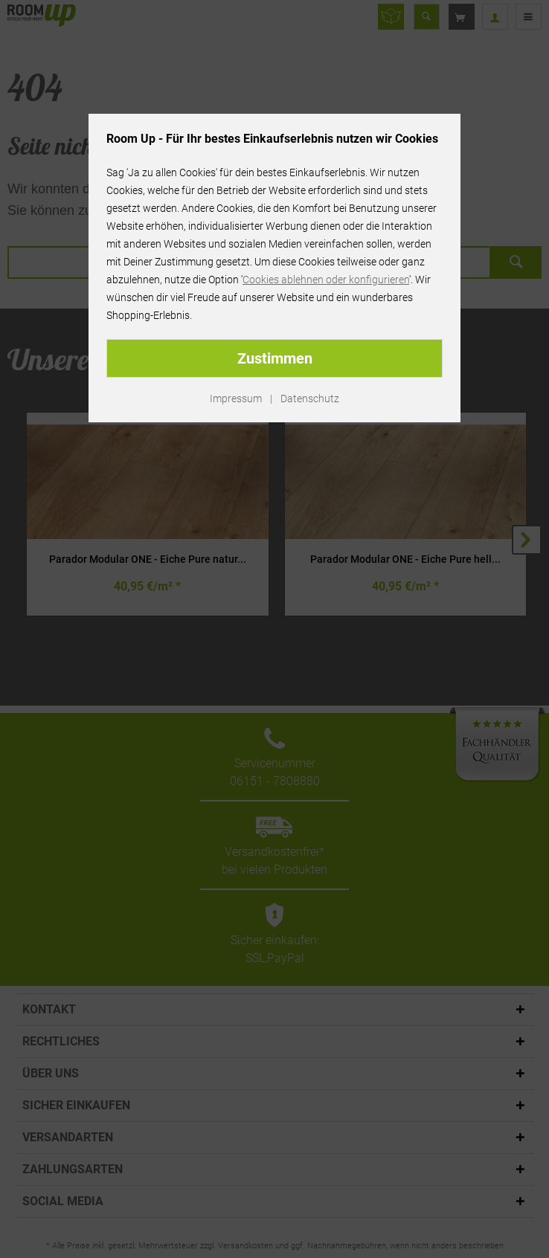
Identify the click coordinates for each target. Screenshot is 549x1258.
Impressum (236, 398)
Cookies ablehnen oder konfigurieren (326, 280)
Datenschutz (309, 398)
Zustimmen (274, 358)
